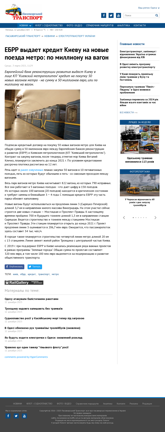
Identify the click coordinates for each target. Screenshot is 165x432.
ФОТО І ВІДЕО (74, 25)
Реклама (134, 403)
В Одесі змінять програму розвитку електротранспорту (137, 65)
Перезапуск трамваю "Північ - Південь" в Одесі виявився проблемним (137, 89)
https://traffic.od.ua (32, 11)
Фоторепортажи (140, 171)
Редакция (147, 403)
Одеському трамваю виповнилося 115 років (139, 159)
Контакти (140, 25)
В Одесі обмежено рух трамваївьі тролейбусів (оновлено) (42, 328)
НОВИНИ (25, 25)
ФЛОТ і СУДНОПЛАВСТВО (49, 25)
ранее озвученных (32, 170)
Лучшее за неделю (140, 122)
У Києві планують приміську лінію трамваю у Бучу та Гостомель (136, 76)
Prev (124, 217)
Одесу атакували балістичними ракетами (31, 299)
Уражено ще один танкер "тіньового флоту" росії (37, 347)
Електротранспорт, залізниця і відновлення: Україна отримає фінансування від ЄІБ (138, 54)
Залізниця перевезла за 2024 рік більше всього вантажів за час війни (139, 102)
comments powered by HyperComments (26, 356)
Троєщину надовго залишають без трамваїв (34, 308)
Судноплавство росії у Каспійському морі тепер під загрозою (44, 318)
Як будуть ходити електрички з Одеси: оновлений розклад (43, 337)
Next (155, 217)
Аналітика (123, 25)
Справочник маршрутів (99, 25)
